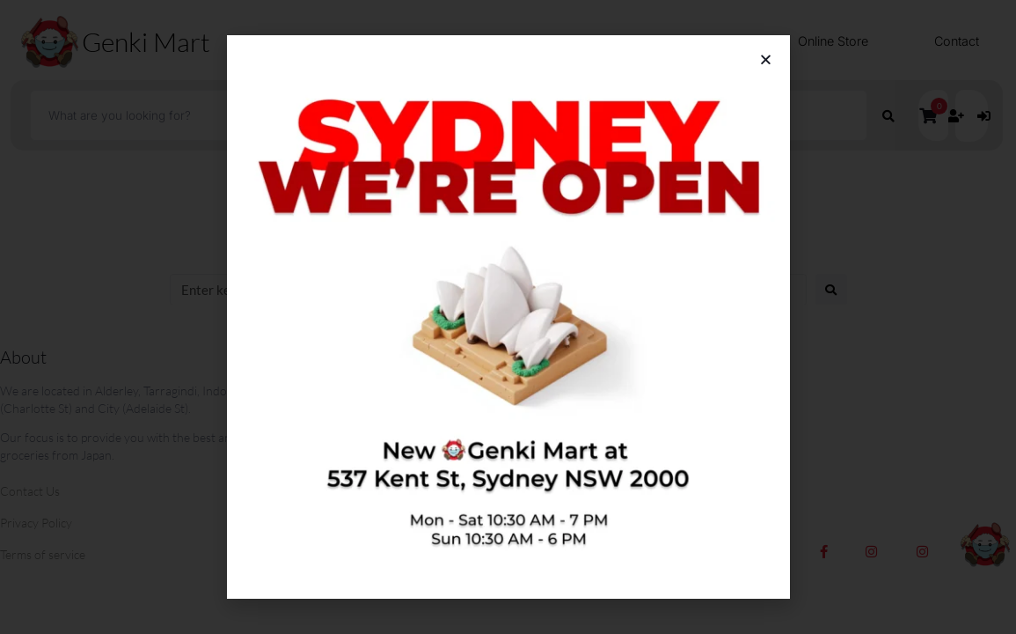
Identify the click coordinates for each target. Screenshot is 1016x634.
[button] (765, 59)
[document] (508, 317)
